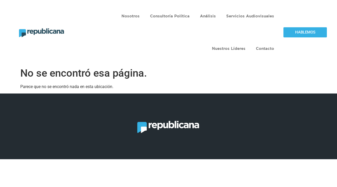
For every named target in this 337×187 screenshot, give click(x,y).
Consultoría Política (170, 16)
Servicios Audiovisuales (250, 16)
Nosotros (130, 16)
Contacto (265, 48)
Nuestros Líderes (228, 48)
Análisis (208, 16)
